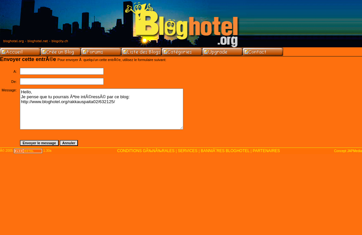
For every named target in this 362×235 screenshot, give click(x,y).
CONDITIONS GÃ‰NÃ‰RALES (145, 151)
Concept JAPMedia (348, 151)
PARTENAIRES (266, 151)
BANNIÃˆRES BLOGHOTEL (225, 151)
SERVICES (187, 151)
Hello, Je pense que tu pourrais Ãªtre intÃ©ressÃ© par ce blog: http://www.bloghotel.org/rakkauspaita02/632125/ (101, 109)
